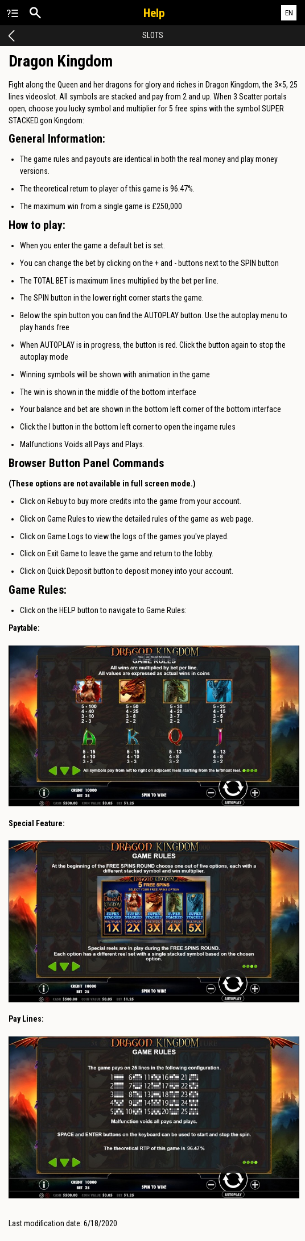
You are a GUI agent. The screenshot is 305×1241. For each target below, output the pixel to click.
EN (289, 13)
